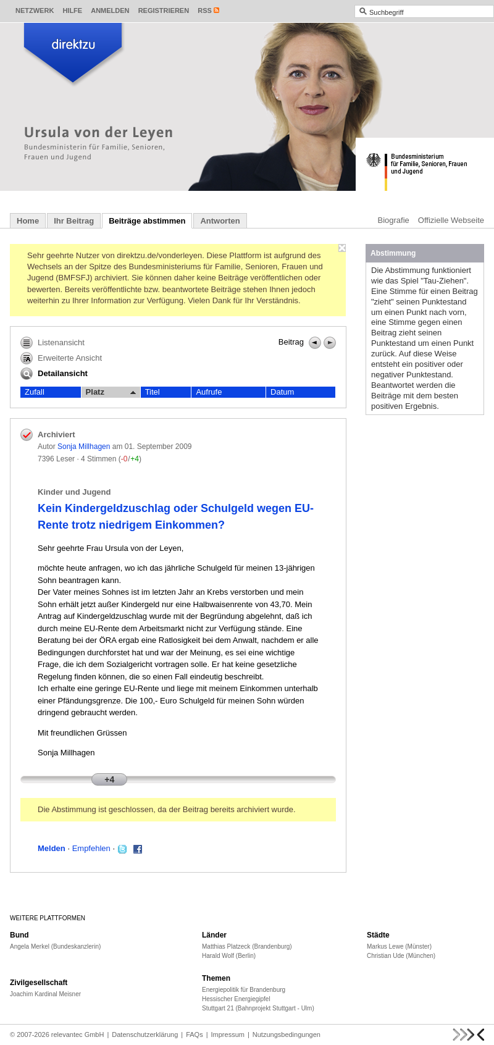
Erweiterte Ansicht (61, 358)
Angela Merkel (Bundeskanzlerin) (55, 946)
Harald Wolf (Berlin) (229, 955)
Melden (51, 848)
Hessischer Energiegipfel (236, 999)
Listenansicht (52, 343)
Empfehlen (91, 848)
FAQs (194, 1034)
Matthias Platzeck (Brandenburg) (247, 946)
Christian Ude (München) (401, 955)
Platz (111, 392)
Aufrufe (209, 392)
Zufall (34, 392)
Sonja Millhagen (83, 446)
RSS (205, 10)
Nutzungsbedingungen (286, 1034)
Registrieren (164, 10)
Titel (152, 392)
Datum (282, 392)
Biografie (393, 220)
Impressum (228, 1034)
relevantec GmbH (77, 1034)
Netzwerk (34, 10)
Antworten (220, 220)
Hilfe (72, 10)
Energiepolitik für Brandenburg (243, 989)
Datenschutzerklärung (145, 1034)
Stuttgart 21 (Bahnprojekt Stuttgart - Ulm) (258, 1008)
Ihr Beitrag (74, 220)
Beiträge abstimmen (147, 220)
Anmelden (110, 10)
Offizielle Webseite (451, 220)
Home (28, 220)
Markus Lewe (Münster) (399, 946)
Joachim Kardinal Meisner (45, 994)
